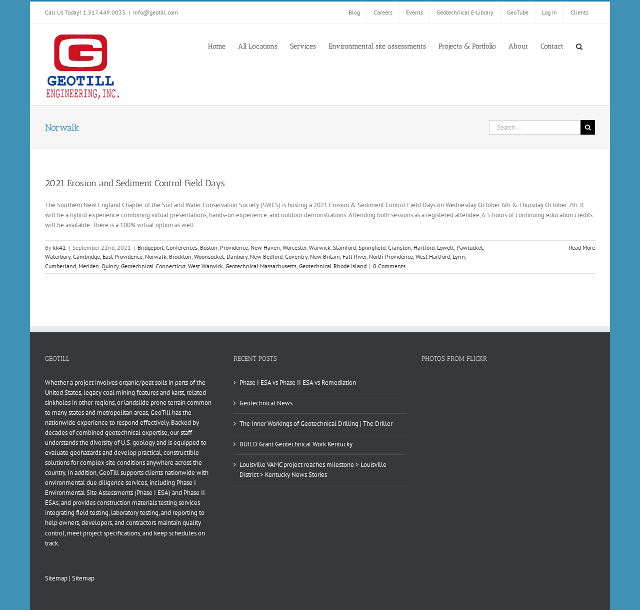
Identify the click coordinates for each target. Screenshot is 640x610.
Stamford (344, 247)
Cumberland (60, 266)
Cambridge (86, 256)
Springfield (372, 247)
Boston (209, 247)
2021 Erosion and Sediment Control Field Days (135, 183)
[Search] (587, 127)
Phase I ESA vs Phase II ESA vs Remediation (298, 382)
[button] (579, 45)
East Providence (122, 256)
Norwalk (155, 256)
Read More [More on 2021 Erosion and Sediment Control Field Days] (582, 247)
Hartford (424, 247)
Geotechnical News (266, 403)
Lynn (458, 256)
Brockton (180, 256)
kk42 (59, 247)
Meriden (88, 266)
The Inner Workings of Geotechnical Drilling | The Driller (316, 423)
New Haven (265, 247)
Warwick (319, 247)
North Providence (391, 256)
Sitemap (56, 578)
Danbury (237, 256)
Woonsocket (209, 256)
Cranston (399, 247)
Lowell (445, 247)
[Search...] (534, 127)
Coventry (296, 256)
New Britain (325, 256)
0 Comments (389, 266)
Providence (234, 247)
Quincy (110, 266)
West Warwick (205, 266)
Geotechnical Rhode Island (332, 266)
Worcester (294, 247)
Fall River (354, 256)
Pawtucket (469, 247)
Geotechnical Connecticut (153, 266)
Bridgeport (151, 247)
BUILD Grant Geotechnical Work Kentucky (296, 444)
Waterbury (57, 256)
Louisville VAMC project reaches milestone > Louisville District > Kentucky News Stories (313, 469)
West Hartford (433, 256)
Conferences (182, 247)
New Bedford (266, 256)
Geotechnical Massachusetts (261, 266)
